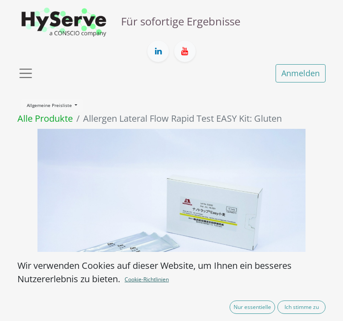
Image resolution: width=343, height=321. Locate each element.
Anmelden (300, 73)
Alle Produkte (45, 118)
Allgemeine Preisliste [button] (50, 105)
